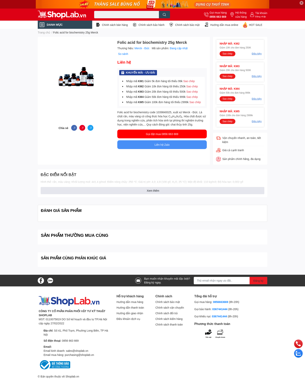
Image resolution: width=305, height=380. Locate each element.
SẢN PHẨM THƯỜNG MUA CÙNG (74, 235)
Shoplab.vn (72, 376)
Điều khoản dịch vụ (128, 318)
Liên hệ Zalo (162, 144)
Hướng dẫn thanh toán (130, 307)
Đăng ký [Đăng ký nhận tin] (258, 280)
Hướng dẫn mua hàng (130, 302)
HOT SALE (255, 24)
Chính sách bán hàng (115, 24)
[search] (164, 14)
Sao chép (189, 81)
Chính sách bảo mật (187, 24)
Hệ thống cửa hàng (241, 14)
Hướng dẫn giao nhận (130, 313)
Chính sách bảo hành (151, 24)
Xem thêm (153, 190)
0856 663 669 (217, 16)
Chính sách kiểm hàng (169, 318)
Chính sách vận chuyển (169, 307)
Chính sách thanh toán (169, 324)
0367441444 (219, 309)
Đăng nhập (260, 16)
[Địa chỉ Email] (230, 280)
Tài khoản (261, 13)
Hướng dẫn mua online (224, 24)
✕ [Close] (301, 2)
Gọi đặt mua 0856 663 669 (162, 134)
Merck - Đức (142, 48)
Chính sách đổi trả (166, 313)
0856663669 (220, 302)
